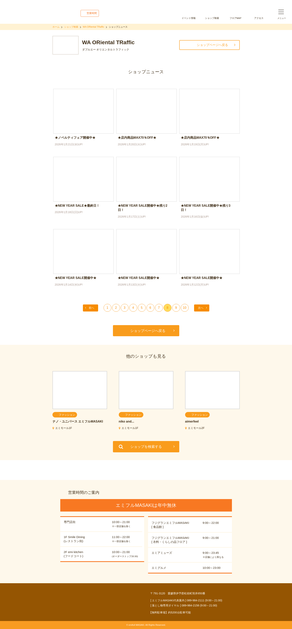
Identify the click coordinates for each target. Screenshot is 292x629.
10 (184, 307)
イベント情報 (189, 18)
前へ (91, 307)
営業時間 (92, 13)
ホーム (55, 27)
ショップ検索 (212, 18)
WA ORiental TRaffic (93, 27)
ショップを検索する (146, 447)
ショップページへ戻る (212, 45)
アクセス (259, 18)
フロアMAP (235, 18)
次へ (200, 307)
